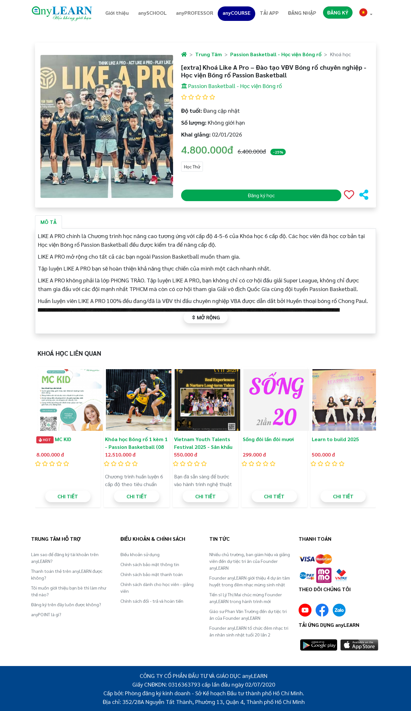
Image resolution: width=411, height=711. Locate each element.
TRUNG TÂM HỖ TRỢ (56, 538)
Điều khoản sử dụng (140, 554)
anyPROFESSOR (194, 12)
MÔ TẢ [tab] (48, 221)
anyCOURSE (236, 12)
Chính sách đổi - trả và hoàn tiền (151, 601)
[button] (366, 13)
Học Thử (192, 166)
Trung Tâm (208, 54)
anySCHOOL (152, 12)
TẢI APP (269, 12)
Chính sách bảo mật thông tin (149, 564)
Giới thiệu (117, 12)
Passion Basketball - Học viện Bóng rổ (275, 54)
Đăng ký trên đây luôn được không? (66, 604)
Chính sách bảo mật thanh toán (151, 574)
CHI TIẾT (67, 496)
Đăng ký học (261, 195)
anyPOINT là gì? (46, 614)
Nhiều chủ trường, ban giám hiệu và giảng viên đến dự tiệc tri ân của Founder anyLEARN (249, 561)
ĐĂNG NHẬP (302, 12)
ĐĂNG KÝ (337, 12)
